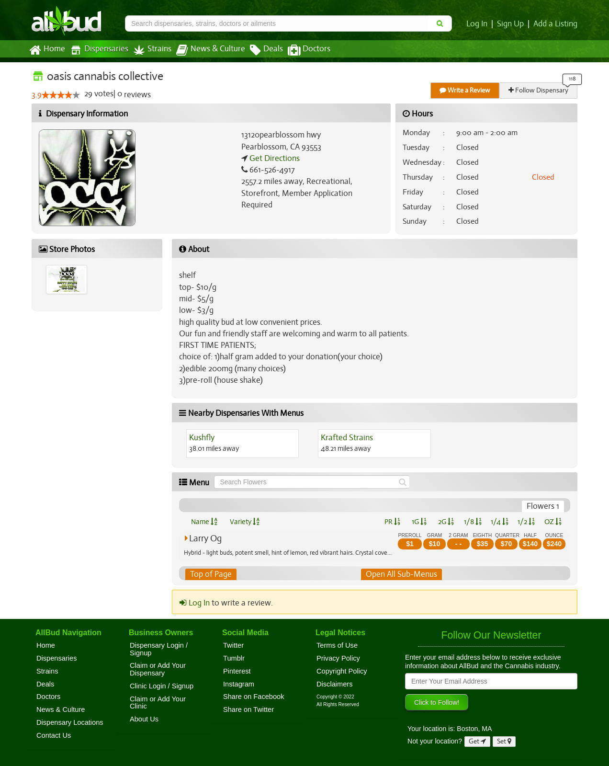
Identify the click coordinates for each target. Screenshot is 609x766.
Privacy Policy (338, 658)
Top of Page (210, 574)
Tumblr (234, 658)
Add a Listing (555, 24)
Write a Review (465, 90)
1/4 (499, 521)
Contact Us (53, 735)
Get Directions (273, 158)
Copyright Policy (341, 671)
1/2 (526, 521)
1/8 (473, 521)
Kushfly (202, 438)
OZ (553, 521)
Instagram (238, 684)
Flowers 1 (543, 506)
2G (446, 521)
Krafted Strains (346, 438)
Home (46, 50)
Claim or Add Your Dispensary (158, 669)
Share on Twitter (248, 709)
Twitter (233, 645)
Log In (478, 24)
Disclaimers (334, 684)
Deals (259, 50)
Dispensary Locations (69, 722)
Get (477, 741)
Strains (149, 50)
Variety (244, 521)
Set (504, 741)
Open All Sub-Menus (401, 574)
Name (204, 521)
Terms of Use (337, 645)
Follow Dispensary (539, 90)
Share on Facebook (253, 697)
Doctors (301, 50)
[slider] (60, 95)
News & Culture (205, 50)
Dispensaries (97, 50)
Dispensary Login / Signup (159, 649)
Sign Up (512, 24)
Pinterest (237, 671)
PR (392, 521)
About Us (144, 719)
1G (419, 521)
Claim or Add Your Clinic (158, 702)
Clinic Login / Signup (161, 686)
